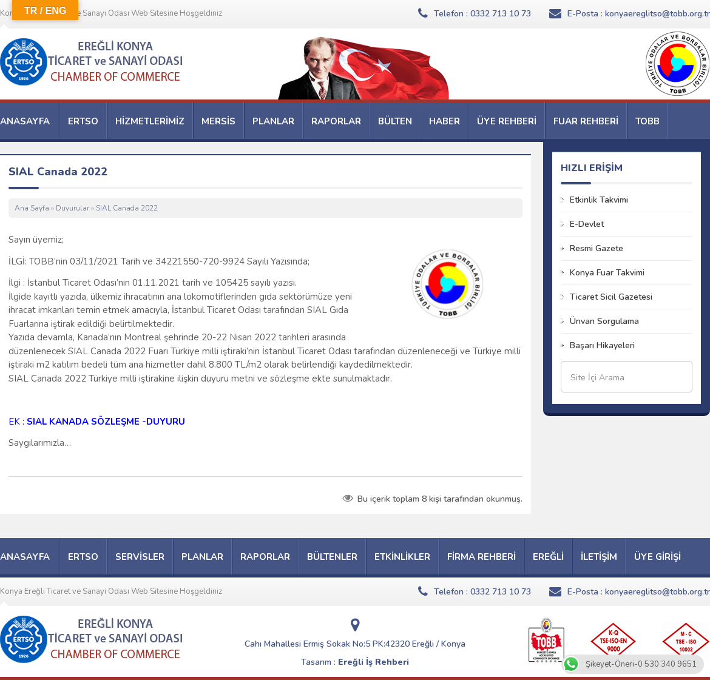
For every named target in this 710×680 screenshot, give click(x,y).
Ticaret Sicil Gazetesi (611, 297)
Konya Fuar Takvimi (607, 272)
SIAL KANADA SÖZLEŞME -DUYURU (106, 422)
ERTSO (83, 121)
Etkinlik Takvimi (599, 200)
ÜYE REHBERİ (506, 121)
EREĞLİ (548, 557)
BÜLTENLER (332, 557)
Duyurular (72, 208)
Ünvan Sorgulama (604, 321)
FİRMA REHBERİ (481, 557)
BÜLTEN (395, 121)
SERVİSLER (139, 557)
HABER (444, 121)
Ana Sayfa (32, 208)
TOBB (647, 121)
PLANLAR (273, 121)
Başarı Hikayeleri (602, 345)
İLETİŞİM (599, 557)
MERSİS (218, 121)
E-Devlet (587, 224)
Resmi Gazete (596, 248)
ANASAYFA (25, 121)
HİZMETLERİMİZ (149, 121)
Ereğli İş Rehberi (373, 662)
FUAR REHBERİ (585, 121)
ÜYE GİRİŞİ (657, 557)
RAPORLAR (336, 121)
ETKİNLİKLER (402, 557)
